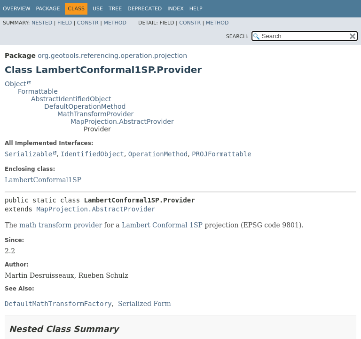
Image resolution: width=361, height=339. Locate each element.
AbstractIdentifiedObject (71, 99)
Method (114, 23)
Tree (115, 9)
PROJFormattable (221, 154)
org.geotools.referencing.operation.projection (112, 55)
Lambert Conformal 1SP (162, 225)
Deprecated (144, 9)
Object (15, 84)
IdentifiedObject (92, 154)
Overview (17, 9)
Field (64, 23)
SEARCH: (237, 36)
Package (48, 9)
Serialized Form (144, 303)
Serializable (28, 154)
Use (98, 9)
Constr (88, 23)
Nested (41, 23)
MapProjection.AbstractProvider (122, 121)
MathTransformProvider (95, 114)
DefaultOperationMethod (85, 106)
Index (175, 9)
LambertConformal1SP (43, 180)
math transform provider (60, 225)
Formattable (38, 91)
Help (196, 9)
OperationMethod (158, 154)
